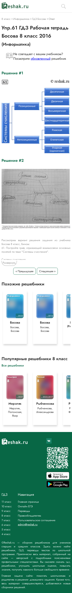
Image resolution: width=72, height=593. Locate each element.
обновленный (40, 58)
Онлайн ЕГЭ (25, 506)
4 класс (6, 534)
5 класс (6, 529)
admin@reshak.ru (27, 524)
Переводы (24, 511)
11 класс (6, 502)
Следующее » (47, 271)
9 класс (6, 511)
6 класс (6, 525)
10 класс (7, 506)
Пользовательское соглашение (36, 520)
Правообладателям (29, 516)
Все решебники (13, 365)
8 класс (6, 516)
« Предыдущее (24, 271)
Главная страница (28, 502)
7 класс (6, 520)
